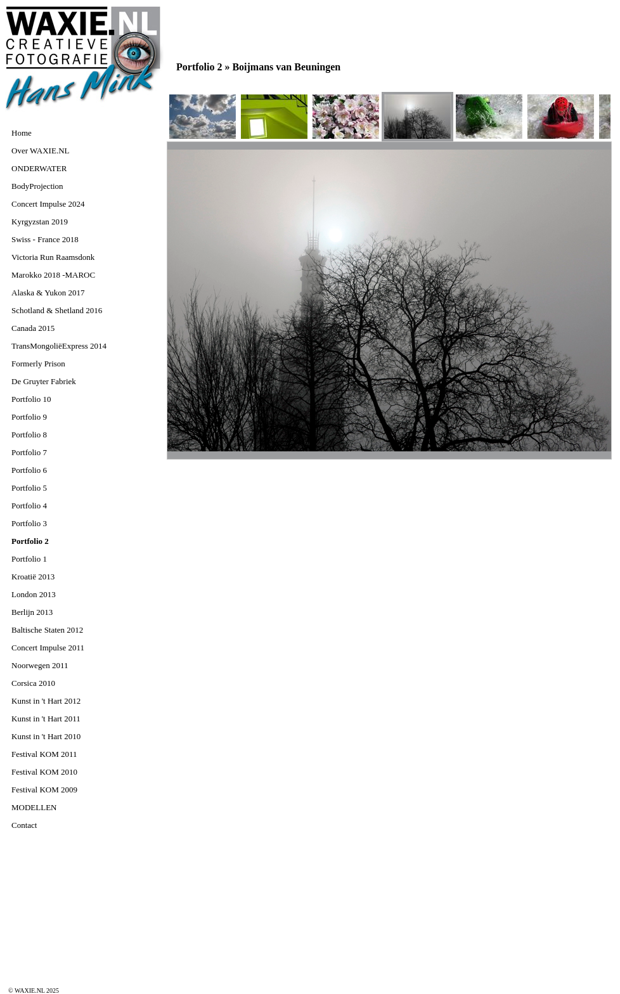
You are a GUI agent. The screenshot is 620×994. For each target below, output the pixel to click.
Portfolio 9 (29, 417)
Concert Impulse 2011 (47, 647)
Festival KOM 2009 (44, 789)
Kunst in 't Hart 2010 (46, 736)
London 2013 (33, 594)
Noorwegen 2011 (39, 665)
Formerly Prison (38, 363)
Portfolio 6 (29, 470)
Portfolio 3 (29, 523)
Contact (24, 825)
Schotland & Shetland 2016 (56, 310)
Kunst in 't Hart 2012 (46, 701)
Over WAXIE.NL (40, 150)
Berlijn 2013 (32, 612)
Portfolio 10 (31, 399)
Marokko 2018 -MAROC (53, 275)
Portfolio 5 (29, 488)
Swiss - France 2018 (45, 239)
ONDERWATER (39, 168)
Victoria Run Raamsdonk (52, 257)
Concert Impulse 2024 (48, 204)
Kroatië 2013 (33, 576)
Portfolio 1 (29, 559)
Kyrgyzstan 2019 (39, 221)
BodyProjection (37, 186)
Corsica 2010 (33, 683)
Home (21, 133)
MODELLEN (34, 807)
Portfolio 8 (29, 434)
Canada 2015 (33, 328)
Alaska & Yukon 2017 (47, 292)
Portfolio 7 (29, 452)
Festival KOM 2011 (44, 754)
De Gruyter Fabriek (43, 381)
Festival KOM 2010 (44, 772)
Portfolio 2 (30, 541)
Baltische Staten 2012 (47, 630)
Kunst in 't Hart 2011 (46, 718)
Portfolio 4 (29, 505)
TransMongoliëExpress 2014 (59, 346)
